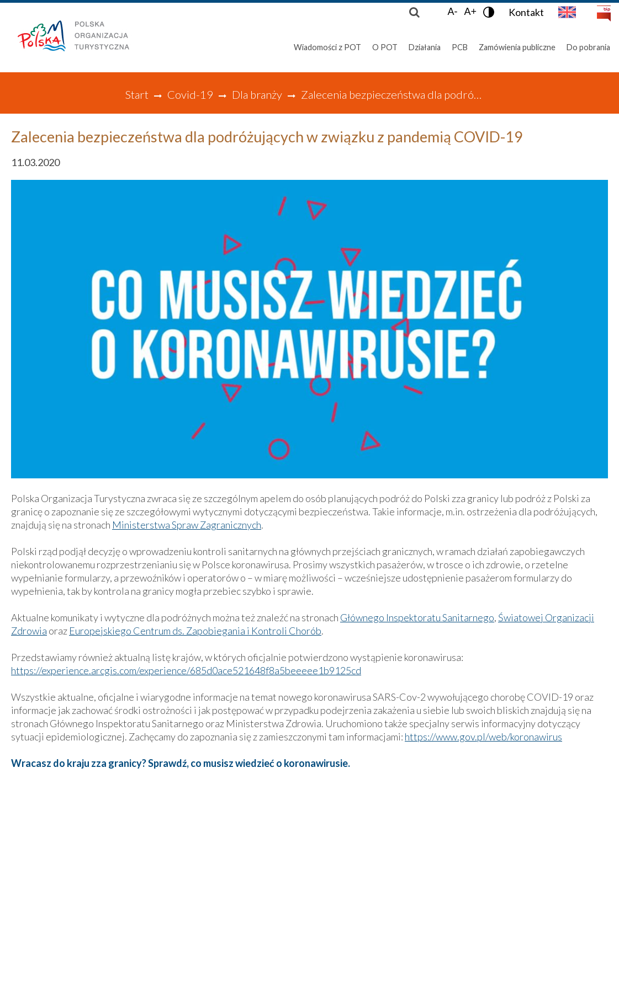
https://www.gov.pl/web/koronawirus (483, 737)
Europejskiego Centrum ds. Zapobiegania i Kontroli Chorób (195, 631)
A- (452, 11)
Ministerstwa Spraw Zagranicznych (186, 525)
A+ (470, 11)
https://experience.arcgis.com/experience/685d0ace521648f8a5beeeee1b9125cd (186, 670)
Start (137, 94)
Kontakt (526, 12)
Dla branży (257, 94)
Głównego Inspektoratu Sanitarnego (417, 617)
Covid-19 (190, 94)
